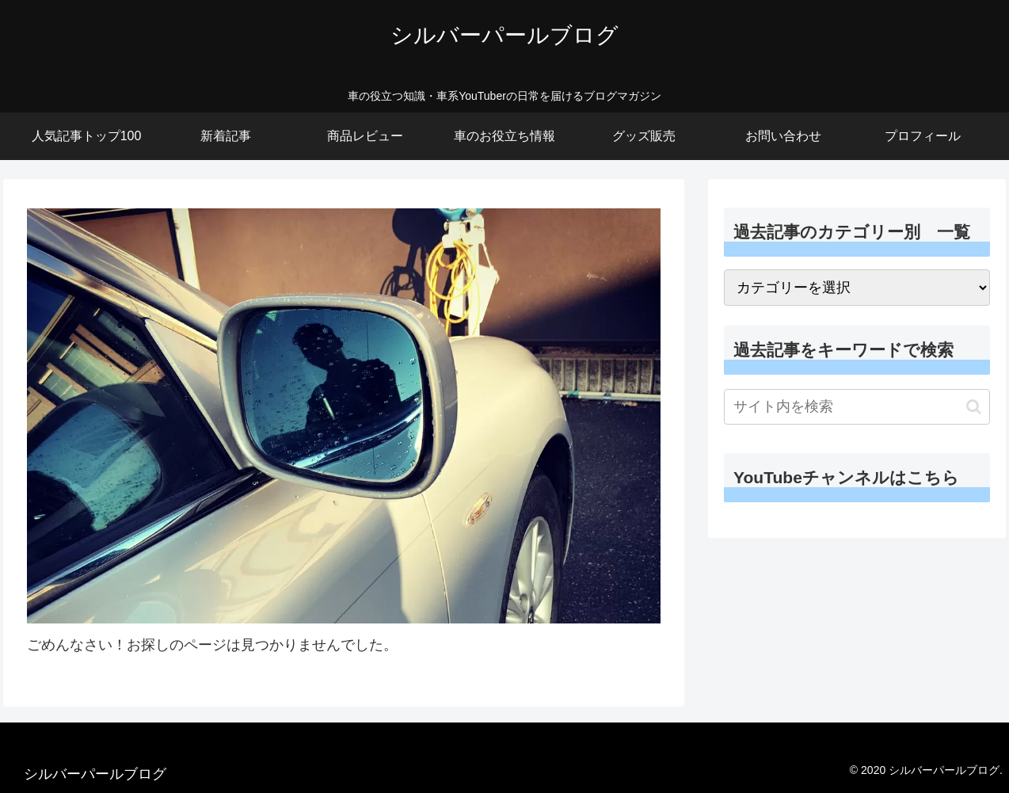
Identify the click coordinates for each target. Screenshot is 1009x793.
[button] (974, 407)
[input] (857, 407)
